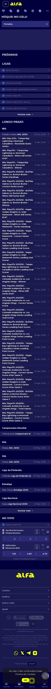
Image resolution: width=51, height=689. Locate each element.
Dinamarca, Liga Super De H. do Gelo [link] (20, 77)
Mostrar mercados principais (25, 559)
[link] (16, 4)
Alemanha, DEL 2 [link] (12, 70)
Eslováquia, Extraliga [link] (14, 83)
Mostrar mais (25, 114)
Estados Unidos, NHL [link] (13, 96)
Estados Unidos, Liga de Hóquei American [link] (21, 89)
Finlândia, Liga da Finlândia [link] (16, 108)
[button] (25, 70)
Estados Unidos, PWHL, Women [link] (18, 102)
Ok (25, 680)
